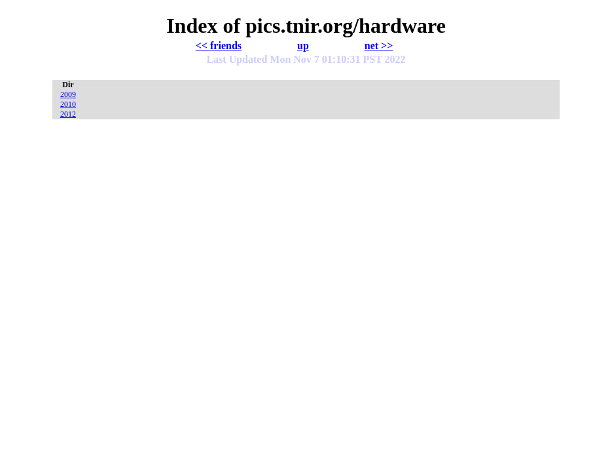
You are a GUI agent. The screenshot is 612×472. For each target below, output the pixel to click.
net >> (379, 45)
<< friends (219, 45)
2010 (68, 104)
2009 (68, 94)
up (303, 45)
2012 (68, 114)
